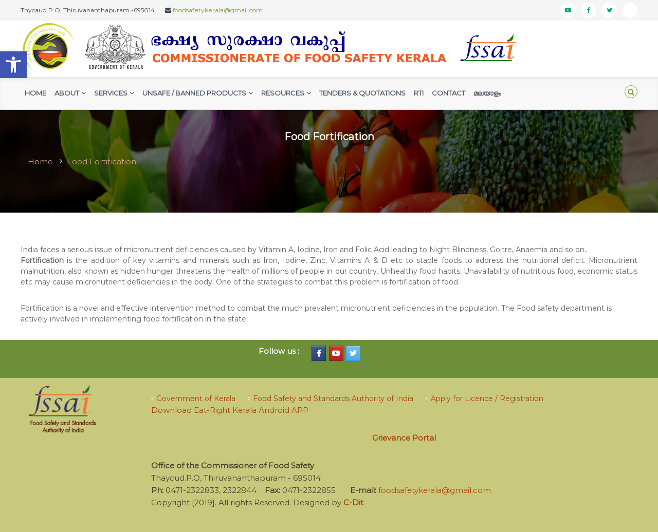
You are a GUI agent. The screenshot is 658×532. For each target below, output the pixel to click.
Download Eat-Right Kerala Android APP (229, 410)
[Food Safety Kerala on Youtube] (336, 353)
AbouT (66, 93)
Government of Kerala (195, 398)
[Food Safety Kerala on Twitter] (353, 353)
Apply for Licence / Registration (487, 398)
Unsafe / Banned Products (194, 93)
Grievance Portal (404, 438)
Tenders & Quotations (362, 93)
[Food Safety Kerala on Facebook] (319, 353)
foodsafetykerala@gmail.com (218, 10)
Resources (282, 93)
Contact (448, 93)
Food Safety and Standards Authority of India (333, 398)
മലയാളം (487, 93)
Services (110, 93)
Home (35, 93)
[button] (13, 64)
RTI (419, 93)
